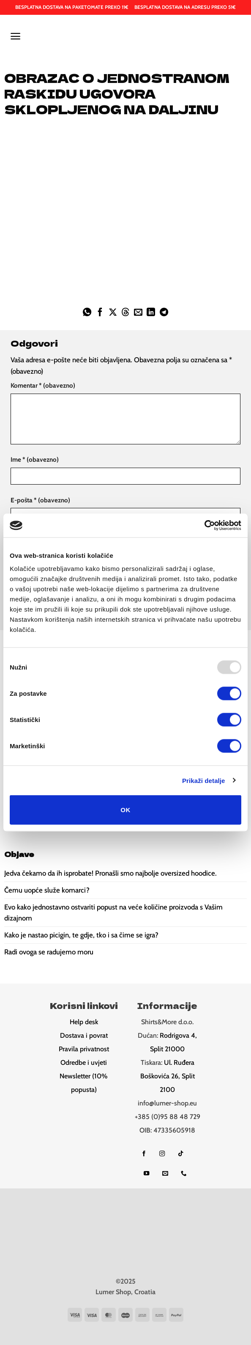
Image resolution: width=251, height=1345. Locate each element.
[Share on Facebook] (99, 312)
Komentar (43, 385)
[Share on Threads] (125, 312)
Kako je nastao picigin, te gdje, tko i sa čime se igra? (81, 935)
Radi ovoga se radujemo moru (48, 952)
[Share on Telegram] (164, 312)
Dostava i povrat (84, 1035)
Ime (35, 459)
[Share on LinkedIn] (151, 312)
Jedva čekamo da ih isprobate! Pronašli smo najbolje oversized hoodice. (110, 873)
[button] (15, 36)
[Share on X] (113, 312)
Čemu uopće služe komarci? (47, 890)
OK (125, 809)
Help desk (84, 1022)
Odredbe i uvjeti (83, 1062)
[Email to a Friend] (138, 312)
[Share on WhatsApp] (87, 312)
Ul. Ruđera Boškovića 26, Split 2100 (167, 1076)
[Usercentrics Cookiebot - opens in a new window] (204, 525)
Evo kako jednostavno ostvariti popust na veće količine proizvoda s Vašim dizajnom (113, 913)
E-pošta (40, 500)
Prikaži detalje (203, 780)
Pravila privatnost (84, 1049)
